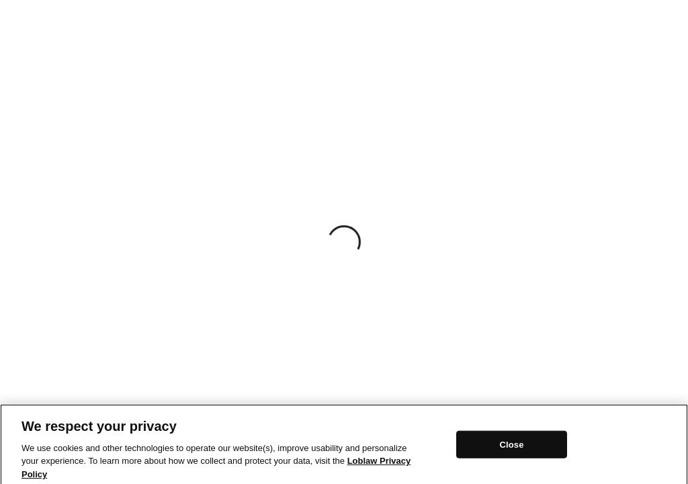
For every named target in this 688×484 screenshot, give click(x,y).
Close (511, 447)
